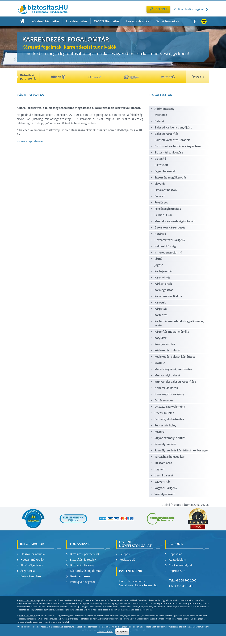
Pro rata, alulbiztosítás (167, 419)
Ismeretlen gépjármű (166, 252)
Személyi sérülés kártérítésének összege (179, 450)
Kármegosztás (161, 290)
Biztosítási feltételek (81, 560)
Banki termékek (167, 21)
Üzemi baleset (161, 475)
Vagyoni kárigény (163, 488)
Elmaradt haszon (163, 190)
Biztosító (158, 159)
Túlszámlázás (161, 463)
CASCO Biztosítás (106, 21)
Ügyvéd (157, 469)
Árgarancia (26, 571)
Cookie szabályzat (178, 565)
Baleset (157, 121)
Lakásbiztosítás (137, 21)
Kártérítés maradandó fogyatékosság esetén (177, 323)
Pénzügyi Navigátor (80, 582)
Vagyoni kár (160, 482)
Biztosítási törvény (80, 565)
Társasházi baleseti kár (167, 457)
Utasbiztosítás (76, 21)
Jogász (156, 265)
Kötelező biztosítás (45, 21)
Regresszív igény (163, 425)
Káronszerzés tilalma (166, 296)
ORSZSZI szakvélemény (167, 407)
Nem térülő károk (164, 388)
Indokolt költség (163, 246)
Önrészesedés (161, 400)
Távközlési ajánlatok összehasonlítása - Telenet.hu (137, 583)
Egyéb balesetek (163, 171)
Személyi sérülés (163, 444)
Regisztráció (125, 560)
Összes (198, 77)
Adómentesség (162, 109)
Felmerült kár (161, 215)
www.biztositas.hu (27, 600)
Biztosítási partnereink (82, 554)
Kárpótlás (158, 309)
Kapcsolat (173, 554)
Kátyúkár (158, 338)
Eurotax (157, 196)
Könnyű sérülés (162, 344)
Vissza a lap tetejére (30, 141)
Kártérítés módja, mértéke (169, 332)
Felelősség (159, 202)
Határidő (158, 234)
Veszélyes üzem (162, 494)
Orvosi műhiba (162, 413)
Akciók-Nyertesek (30, 565)
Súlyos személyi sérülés (168, 438)
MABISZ (157, 363)
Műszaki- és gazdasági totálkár (172, 221)
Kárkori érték (161, 284)
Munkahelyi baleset (165, 375)
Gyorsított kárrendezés (167, 227)
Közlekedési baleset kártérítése (172, 357)
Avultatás (158, 115)
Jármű (156, 259)
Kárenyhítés (160, 277)
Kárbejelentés (161, 271)
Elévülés (157, 184)
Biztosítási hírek (29, 576)
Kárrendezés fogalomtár (84, 571)
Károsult (158, 302)
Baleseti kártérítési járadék (170, 140)
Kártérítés (159, 315)
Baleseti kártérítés (164, 134)
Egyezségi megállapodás (168, 177)
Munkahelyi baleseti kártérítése (173, 382)
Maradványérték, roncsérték (171, 369)
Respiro (157, 432)
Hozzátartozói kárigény (167, 240)
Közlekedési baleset (165, 350)
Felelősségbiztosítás (165, 209)
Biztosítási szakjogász (166, 152)
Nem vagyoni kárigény (167, 394)
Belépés (123, 554)
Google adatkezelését (154, 626)
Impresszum (175, 571)
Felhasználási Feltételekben (30, 621)
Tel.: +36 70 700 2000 (182, 580)
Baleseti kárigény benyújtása (171, 127)
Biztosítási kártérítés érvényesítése (175, 146)
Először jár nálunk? (31, 554)
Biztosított (159, 165)
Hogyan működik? (30, 560)
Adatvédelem (175, 560)
